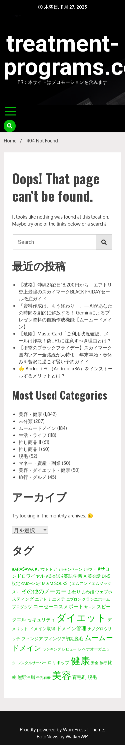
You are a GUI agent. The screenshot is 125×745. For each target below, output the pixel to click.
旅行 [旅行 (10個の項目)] (103, 662)
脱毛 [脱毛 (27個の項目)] (92, 677)
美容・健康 (30, 414)
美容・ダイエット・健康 (44, 470)
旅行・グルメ (33, 477)
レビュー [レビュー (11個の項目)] (69, 649)
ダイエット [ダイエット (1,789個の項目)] (81, 617)
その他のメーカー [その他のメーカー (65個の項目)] (44, 591)
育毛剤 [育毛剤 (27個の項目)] (79, 677)
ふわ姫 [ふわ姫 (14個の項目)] (88, 591)
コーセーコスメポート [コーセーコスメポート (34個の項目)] (58, 606)
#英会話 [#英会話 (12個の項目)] (53, 576)
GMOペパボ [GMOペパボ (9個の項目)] (31, 583)
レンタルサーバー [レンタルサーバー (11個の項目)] (32, 662)
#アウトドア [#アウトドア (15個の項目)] (46, 569)
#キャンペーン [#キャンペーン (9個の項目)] (70, 569)
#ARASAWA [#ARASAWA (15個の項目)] (23, 569)
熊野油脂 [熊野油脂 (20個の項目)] (26, 677)
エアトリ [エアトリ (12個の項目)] (43, 599)
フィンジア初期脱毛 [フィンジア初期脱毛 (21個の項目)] (63, 638)
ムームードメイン (37, 428)
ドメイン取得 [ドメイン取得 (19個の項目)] (42, 628)
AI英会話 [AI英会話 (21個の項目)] (92, 576)
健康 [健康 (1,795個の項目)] (80, 660)
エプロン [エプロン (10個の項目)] (73, 599)
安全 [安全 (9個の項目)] (94, 662)
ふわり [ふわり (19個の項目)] (74, 591)
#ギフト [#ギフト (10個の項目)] (89, 569)
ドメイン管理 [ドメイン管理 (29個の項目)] (71, 628)
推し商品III (30, 442)
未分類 (26, 421)
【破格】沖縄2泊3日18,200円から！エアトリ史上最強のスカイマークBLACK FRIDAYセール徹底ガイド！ (65, 291)
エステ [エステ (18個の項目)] (58, 599)
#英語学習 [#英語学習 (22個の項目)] (72, 576)
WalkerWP (76, 736)
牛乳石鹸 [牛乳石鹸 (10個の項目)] (43, 677)
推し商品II (29, 449)
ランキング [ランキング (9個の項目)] (52, 649)
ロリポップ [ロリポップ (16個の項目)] (58, 662)
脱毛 (23, 456)
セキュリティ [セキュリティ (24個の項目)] (41, 619)
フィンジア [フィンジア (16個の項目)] (32, 638)
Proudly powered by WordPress (53, 729)
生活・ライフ (33, 435)
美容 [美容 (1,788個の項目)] (61, 675)
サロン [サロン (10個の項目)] (89, 607)
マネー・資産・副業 (40, 463)
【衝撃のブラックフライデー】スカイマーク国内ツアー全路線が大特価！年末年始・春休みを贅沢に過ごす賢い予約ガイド (65, 354)
